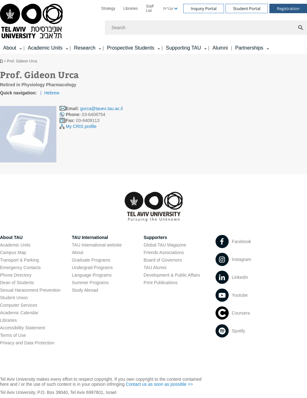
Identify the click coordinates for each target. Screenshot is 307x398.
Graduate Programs (91, 260)
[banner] (153, 27)
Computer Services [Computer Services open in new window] (18, 305)
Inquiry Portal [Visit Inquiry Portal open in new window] (203, 8)
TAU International (90, 237)
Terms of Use (13, 335)
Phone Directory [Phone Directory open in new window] (15, 275)
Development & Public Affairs (172, 275)
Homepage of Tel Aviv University (2, 61)
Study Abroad (85, 290)
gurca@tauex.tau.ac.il (101, 108)
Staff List (150, 8)
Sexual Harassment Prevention (30, 290)
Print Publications (161, 282)
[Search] (206, 27)
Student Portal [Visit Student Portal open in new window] (246, 8)
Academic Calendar (19, 312)
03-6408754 (85, 114)
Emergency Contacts (20, 267)
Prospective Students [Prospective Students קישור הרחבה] (130, 47)
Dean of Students (17, 282)
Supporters (155, 237)
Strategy (108, 8)
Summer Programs (90, 282)
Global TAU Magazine (165, 244)
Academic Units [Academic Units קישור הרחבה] (45, 47)
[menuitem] (108, 8)
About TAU (11, 237)
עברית (168, 8)
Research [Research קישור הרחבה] (84, 47)
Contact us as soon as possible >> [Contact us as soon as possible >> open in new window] (159, 384)
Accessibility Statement (22, 327)
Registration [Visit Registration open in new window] (288, 8)
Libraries (130, 8)
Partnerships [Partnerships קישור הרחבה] (249, 47)
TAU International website (97, 244)
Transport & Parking (19, 260)
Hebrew (51, 92)
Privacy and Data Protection (27, 342)
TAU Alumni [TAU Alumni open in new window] (155, 267)
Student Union (14, 297)
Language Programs (92, 275)
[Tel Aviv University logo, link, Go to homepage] (32, 21)
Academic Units (15, 244)
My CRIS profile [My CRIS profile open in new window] (81, 126)
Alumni (220, 47)
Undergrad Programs (92, 267)
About (77, 252)
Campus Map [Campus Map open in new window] (13, 252)
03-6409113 (82, 120)
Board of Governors (163, 260)
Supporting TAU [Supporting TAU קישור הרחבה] (183, 47)
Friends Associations (164, 252)
